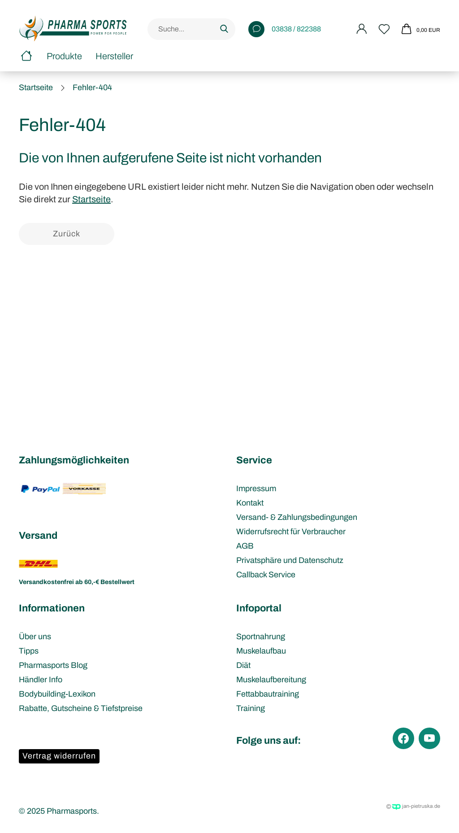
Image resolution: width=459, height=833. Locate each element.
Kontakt (250, 502)
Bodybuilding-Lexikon (57, 693)
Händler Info (40, 679)
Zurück (66, 233)
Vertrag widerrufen (59, 755)
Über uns (35, 636)
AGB (245, 545)
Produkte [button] (64, 56)
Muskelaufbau (261, 650)
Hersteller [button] (114, 56)
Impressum (256, 488)
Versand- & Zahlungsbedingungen (296, 517)
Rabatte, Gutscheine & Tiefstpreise (81, 708)
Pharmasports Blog (53, 665)
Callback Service (265, 574)
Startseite (91, 199)
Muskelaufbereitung (271, 679)
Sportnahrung (260, 636)
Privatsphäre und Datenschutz (289, 560)
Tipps (29, 650)
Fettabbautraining (267, 693)
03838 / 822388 (284, 29)
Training (250, 708)
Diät (243, 665)
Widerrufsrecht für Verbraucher (291, 531)
